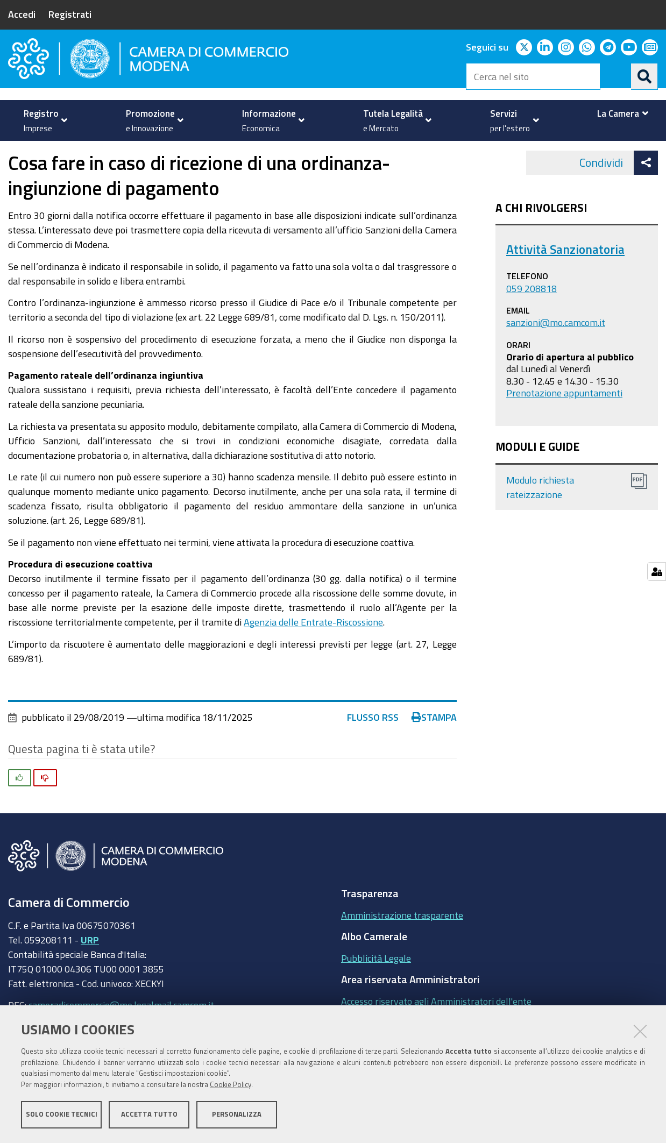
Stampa (434, 747)
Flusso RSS (373, 747)
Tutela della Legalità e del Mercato (94, 152)
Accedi (22, 14)
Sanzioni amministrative (222, 152)
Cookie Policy (230, 1085)
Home (15, 152)
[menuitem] (42, 120)
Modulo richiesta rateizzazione (540, 518)
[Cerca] (644, 76)
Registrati (69, 14)
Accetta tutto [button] (149, 1114)
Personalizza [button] (236, 1114)
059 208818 (531, 318)
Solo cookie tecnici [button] (61, 1114)
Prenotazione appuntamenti (564, 423)
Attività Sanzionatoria (565, 279)
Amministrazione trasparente (402, 945)
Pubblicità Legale (376, 988)
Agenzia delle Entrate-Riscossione (313, 652)
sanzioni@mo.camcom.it (555, 352)
